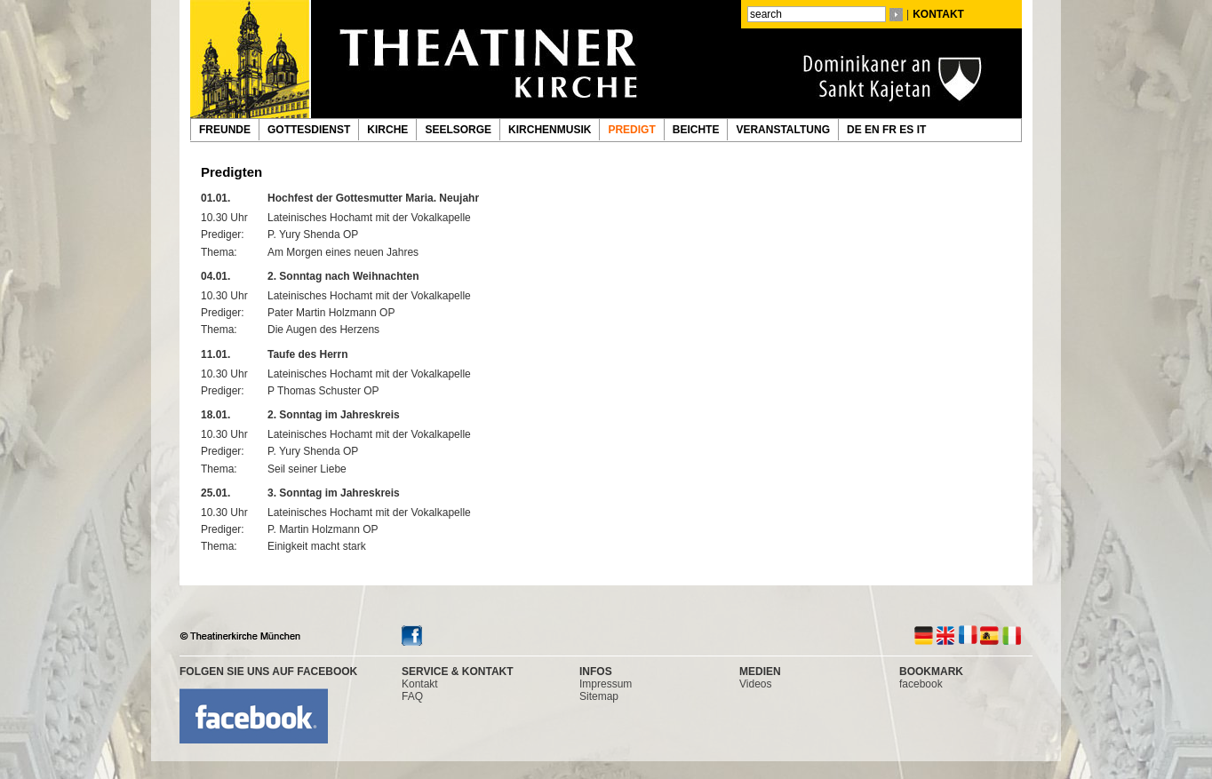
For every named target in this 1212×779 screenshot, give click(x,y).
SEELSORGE (458, 129)
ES (907, 129)
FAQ (412, 696)
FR (890, 129)
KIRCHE (387, 129)
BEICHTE (696, 129)
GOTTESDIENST (308, 129)
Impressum (605, 684)
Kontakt (420, 684)
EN (873, 129)
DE (856, 129)
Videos (755, 684)
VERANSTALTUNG (783, 129)
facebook (921, 684)
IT (923, 129)
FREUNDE (225, 129)
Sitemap (598, 696)
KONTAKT (938, 14)
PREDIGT (631, 129)
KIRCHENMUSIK (549, 129)
